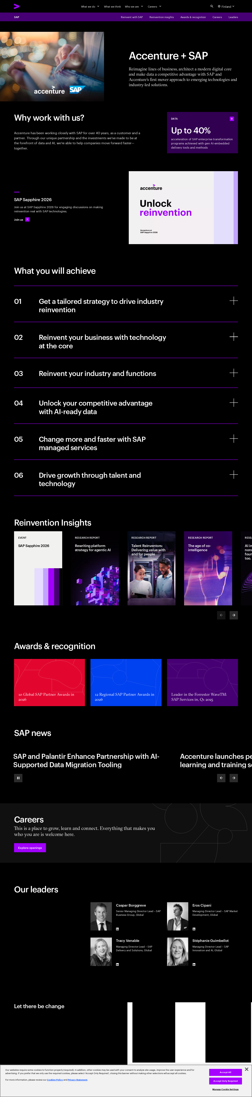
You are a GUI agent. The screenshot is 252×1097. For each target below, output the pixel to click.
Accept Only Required (225, 1081)
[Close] (246, 1069)
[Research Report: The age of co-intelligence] (208, 568)
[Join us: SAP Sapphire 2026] (21, 219)
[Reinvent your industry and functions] (126, 373)
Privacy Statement (77, 1080)
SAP (16, 17)
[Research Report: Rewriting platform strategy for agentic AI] (95, 568)
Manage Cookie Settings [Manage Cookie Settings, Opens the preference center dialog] (225, 1089)
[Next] (234, 615)
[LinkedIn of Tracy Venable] (117, 964)
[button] (30, 847)
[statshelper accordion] (232, 119)
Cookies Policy (55, 1080)
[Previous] (221, 778)
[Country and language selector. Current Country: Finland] (226, 6)
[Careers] (154, 6)
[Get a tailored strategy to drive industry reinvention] (126, 304)
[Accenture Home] (24, 6)
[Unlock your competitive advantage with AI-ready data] (126, 406)
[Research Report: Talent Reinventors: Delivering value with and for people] (151, 568)
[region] (126, 1081)
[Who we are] (134, 6)
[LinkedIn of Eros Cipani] (194, 929)
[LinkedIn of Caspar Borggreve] (117, 929)
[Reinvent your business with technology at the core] (126, 340)
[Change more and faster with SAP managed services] (126, 441)
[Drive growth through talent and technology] (126, 477)
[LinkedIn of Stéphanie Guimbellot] (194, 964)
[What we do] (91, 6)
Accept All (225, 1072)
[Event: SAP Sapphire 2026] (38, 568)
